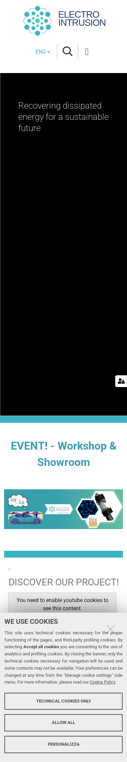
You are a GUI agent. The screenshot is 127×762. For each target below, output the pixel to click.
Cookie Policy (102, 682)
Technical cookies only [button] (63, 701)
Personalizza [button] (64, 744)
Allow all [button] (63, 722)
